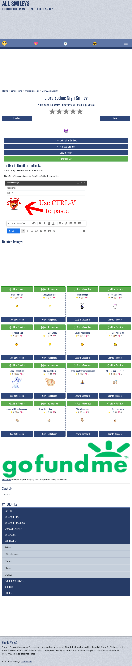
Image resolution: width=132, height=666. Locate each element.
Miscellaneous (32, 90)
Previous (17, 118)
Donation (6, 479)
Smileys (8, 574)
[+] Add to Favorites (16, 289)
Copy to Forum (66, 152)
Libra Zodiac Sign (50, 90)
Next (115, 118)
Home (5, 90)
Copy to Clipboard (17, 319)
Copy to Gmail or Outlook (66, 140)
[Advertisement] (89, 19)
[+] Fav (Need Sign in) (66, 158)
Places (8, 568)
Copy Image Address (66, 146)
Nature (8, 561)
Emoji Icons (16, 90)
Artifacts (9, 547)
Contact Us (26, 661)
